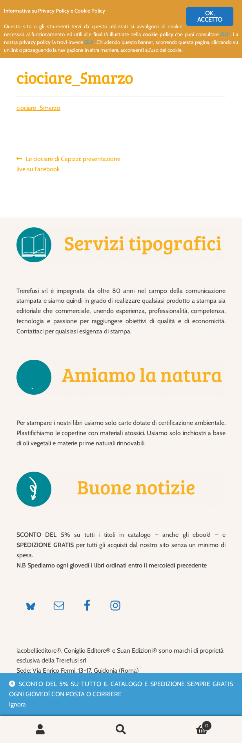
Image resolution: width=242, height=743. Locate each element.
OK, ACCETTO (209, 16)
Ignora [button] (17, 704)
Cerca (121, 729)
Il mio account (40, 729)
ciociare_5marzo (38, 108)
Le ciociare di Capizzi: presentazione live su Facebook (68, 163)
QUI (225, 34)
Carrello (186, 724)
